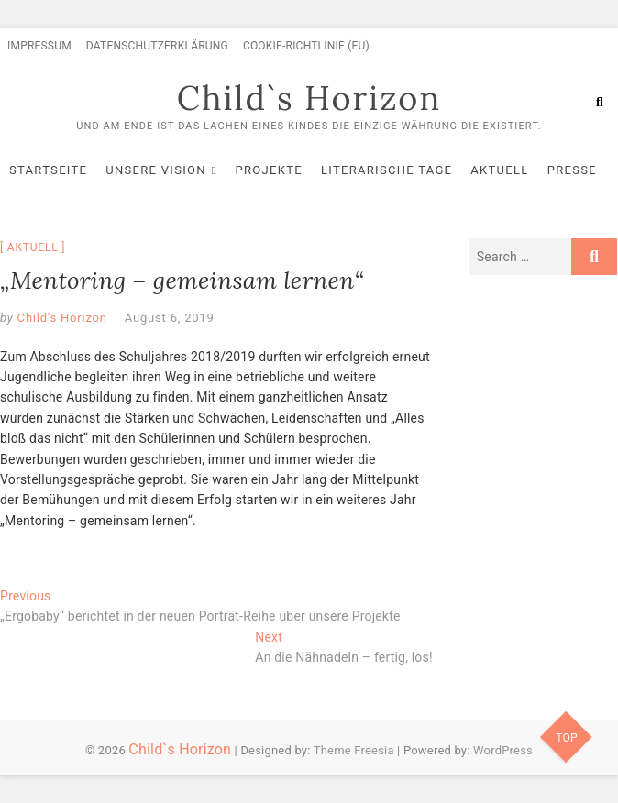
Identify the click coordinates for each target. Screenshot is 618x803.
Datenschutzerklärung (157, 45)
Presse (572, 170)
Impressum (39, 45)
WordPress (503, 750)
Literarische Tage (386, 170)
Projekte (269, 170)
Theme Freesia (354, 750)
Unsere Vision (155, 170)
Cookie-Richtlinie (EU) (306, 45)
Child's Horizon (60, 317)
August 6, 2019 (170, 317)
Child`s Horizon (309, 98)
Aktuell (499, 170)
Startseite (48, 170)
